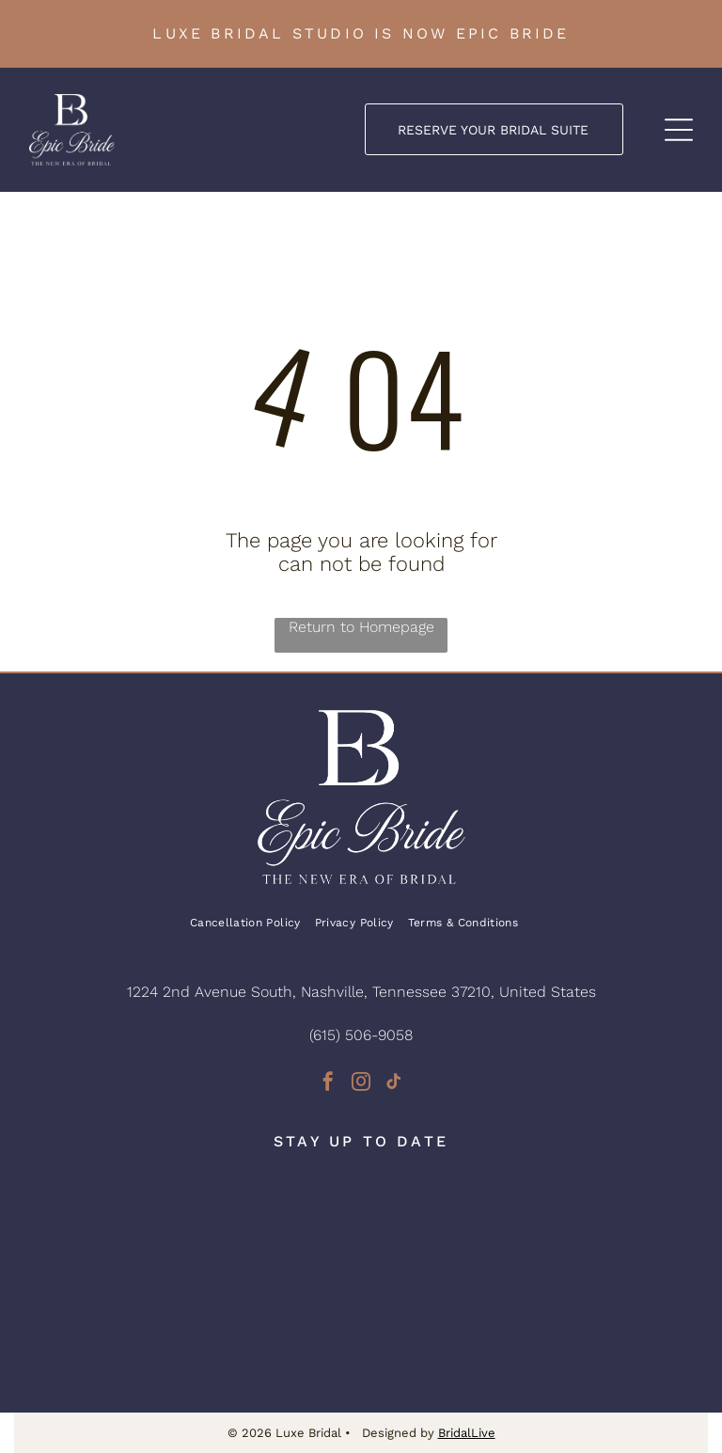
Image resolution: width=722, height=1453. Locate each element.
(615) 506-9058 (361, 1035)
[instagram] (361, 1083)
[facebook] (328, 1083)
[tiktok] (394, 1083)
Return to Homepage (361, 627)
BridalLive (466, 1433)
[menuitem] (252, 923)
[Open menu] (679, 130)
